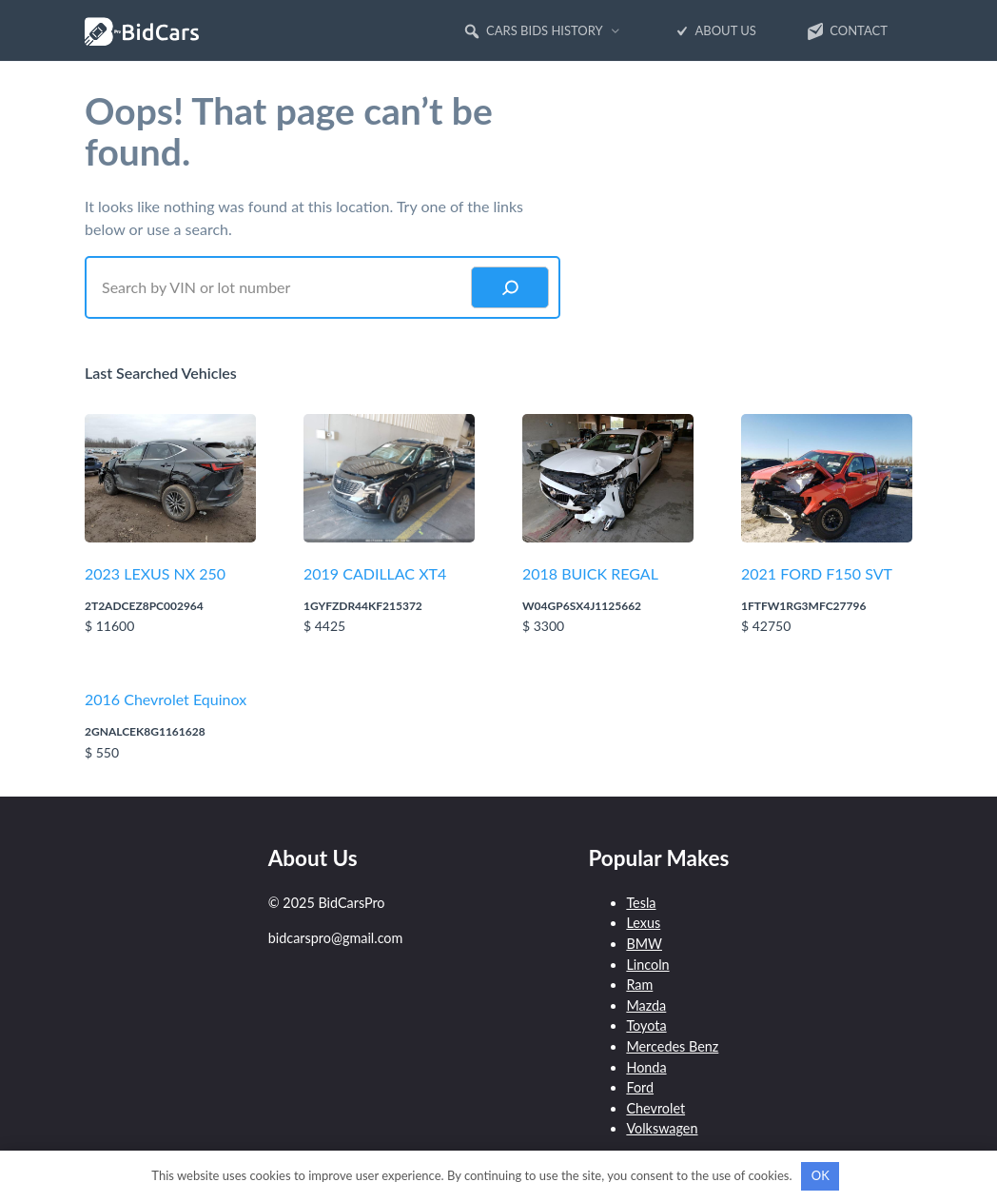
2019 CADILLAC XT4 (374, 573)
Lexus (643, 923)
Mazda (646, 1005)
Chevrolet (655, 1108)
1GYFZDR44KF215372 (362, 606)
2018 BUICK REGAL (590, 573)
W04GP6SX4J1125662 (581, 606)
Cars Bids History (532, 31)
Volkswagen (661, 1128)
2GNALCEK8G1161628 (145, 731)
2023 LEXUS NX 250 (155, 573)
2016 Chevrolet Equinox (165, 699)
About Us (714, 31)
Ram (639, 984)
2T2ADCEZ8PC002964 (144, 606)
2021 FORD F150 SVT (816, 573)
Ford (640, 1087)
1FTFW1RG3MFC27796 (803, 606)
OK (820, 1175)
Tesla (640, 903)
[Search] (510, 287)
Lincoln (647, 964)
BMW (644, 944)
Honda (646, 1067)
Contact (847, 31)
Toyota (646, 1025)
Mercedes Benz (672, 1046)
